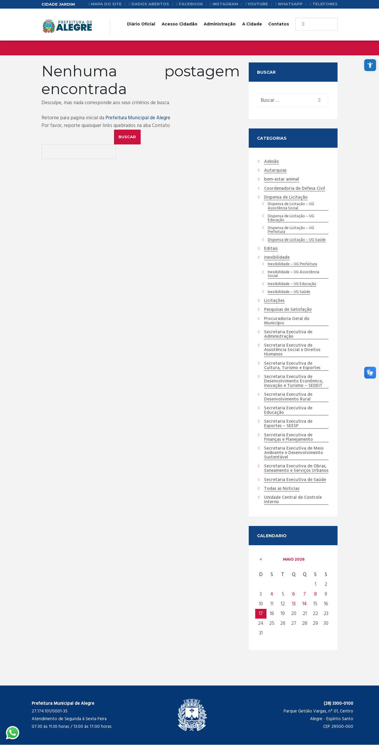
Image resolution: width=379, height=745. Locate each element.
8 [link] (315, 594)
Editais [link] (271, 249)
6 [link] (293, 594)
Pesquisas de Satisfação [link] (288, 310)
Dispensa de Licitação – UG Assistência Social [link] (291, 206)
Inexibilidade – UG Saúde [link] (289, 292)
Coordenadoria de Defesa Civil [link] (294, 188)
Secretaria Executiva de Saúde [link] (295, 480)
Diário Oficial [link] (141, 24)
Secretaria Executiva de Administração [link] (288, 334)
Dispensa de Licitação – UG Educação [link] (291, 218)
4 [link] (271, 594)
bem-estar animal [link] (281, 180)
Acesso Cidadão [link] (179, 24)
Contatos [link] (278, 24)
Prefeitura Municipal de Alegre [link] (137, 118)
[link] (370, 65)
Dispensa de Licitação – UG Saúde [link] (297, 240)
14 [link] (304, 604)
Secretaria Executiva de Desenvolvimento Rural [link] (288, 397)
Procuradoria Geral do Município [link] (286, 321)
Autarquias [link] (275, 170)
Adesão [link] (271, 162)
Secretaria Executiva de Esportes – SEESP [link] (288, 424)
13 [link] (294, 604)
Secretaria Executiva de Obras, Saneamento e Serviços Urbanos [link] (296, 469)
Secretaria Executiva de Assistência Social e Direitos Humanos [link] (292, 350)
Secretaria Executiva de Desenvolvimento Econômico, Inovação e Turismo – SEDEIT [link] (293, 382)
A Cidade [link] (252, 24)
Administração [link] (220, 24)
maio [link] (293, 559)
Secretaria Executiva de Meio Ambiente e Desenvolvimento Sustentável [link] (294, 453)
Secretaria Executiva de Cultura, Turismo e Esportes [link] (292, 366)
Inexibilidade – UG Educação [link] (292, 284)
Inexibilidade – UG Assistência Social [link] (293, 274)
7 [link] (304, 594)
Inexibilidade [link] (277, 257)
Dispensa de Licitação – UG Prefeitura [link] (291, 230)
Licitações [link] (274, 301)
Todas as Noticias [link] (281, 489)
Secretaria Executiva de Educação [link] (288, 410)
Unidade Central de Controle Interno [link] (293, 500)
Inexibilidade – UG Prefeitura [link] (292, 264)
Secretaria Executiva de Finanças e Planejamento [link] (288, 437)
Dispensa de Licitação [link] (286, 197)
